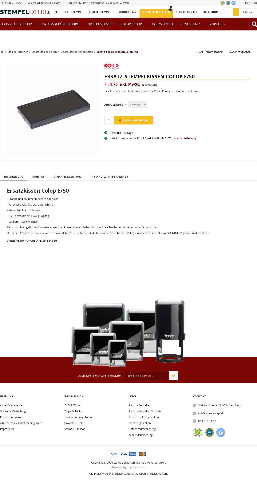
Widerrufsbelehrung (140, 435)
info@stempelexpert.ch (212, 413)
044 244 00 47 (82, 2)
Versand (163, 473)
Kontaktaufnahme (11, 417)
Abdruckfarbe (114, 104)
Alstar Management (12, 405)
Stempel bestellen (139, 405)
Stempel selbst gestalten (143, 417)
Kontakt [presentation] (38, 176)
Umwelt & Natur (74, 423)
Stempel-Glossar (74, 429)
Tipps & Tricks (73, 411)
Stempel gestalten (139, 423)
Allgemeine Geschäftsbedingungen (21, 423)
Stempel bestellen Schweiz (144, 411)
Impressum (7, 429)
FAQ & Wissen (73, 405)
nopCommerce (136, 467)
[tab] (13, 177)
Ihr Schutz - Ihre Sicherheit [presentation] (109, 176)
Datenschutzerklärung (142, 429)
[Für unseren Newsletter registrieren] (146, 376)
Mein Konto (251, 2)
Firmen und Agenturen (78, 417)
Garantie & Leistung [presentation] (68, 176)
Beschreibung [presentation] (13, 176)
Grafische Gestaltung (13, 411)
